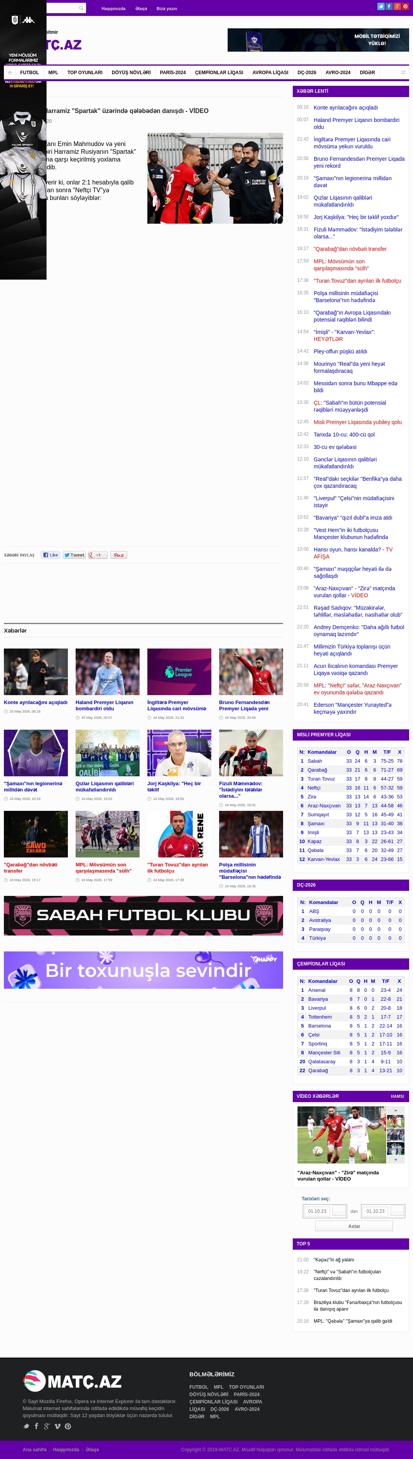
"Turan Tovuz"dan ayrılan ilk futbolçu (351, 1290)
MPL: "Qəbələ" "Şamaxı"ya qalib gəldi (353, 1321)
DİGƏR (367, 72)
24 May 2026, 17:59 (96, 880)
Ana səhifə (35, 1449)
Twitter (381, 6)
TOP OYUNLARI (84, 72)
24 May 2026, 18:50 (168, 799)
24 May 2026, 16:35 (240, 886)
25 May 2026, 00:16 (25, 711)
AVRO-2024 (338, 72)
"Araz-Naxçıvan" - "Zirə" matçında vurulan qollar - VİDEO (338, 1176)
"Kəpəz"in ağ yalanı (334, 1259)
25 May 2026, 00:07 (96, 718)
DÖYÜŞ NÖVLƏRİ (131, 72)
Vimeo (57, 1426)
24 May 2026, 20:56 (240, 718)
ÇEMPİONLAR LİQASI (219, 72)
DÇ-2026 (307, 72)
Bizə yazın (167, 8)
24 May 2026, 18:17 (25, 880)
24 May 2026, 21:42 (168, 718)
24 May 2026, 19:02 (96, 799)
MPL (53, 72)
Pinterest (405, 6)
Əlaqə (141, 8)
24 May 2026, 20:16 (25, 799)
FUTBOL (29, 72)
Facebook (389, 6)
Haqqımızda (114, 8)
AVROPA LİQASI (270, 72)
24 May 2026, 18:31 (240, 805)
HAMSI (397, 1096)
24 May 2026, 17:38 (168, 880)
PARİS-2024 (173, 72)
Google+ (397, 6)
